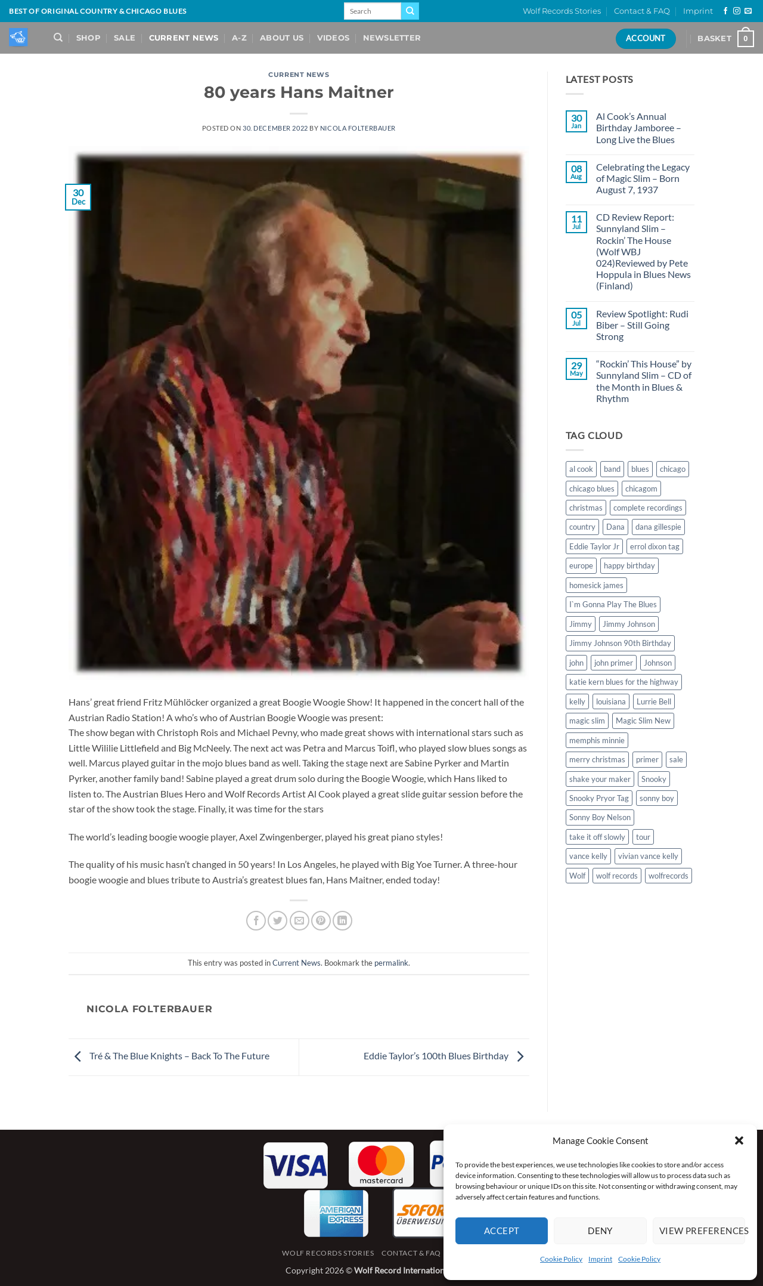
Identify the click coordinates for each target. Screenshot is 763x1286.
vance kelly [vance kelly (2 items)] (588, 856)
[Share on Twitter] (277, 921)
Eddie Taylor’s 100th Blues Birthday (446, 1055)
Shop (88, 37)
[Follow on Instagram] (736, 11)
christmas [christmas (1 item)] (586, 507)
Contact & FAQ (642, 11)
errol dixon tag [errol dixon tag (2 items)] (655, 546)
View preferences (702, 1230)
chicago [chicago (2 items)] (673, 469)
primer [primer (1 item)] (647, 759)
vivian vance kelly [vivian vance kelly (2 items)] (648, 856)
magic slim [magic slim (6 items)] (587, 720)
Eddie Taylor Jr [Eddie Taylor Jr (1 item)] (594, 546)
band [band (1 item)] (612, 469)
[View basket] (725, 38)
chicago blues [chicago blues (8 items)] (592, 488)
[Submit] (410, 11)
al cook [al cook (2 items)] (581, 469)
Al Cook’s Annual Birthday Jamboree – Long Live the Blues (638, 127)
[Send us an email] (748, 11)
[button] (739, 1140)
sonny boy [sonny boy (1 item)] (657, 798)
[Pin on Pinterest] (321, 921)
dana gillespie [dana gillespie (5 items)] (658, 526)
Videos (333, 37)
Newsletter (392, 37)
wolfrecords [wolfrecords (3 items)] (668, 875)
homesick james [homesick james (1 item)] (596, 585)
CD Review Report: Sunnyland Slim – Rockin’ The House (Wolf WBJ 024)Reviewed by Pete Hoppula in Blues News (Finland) (643, 251)
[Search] (58, 37)
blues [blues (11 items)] (640, 469)
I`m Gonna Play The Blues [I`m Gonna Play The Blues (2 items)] (613, 604)
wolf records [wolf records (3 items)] (617, 875)
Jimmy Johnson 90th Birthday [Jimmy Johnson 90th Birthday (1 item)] (620, 643)
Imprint (600, 1258)
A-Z (239, 37)
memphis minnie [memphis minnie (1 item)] (597, 740)
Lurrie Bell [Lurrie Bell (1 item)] (654, 701)
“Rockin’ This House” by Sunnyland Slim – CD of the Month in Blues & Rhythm (643, 381)
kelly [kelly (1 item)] (577, 701)
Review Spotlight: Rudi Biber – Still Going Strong (642, 325)
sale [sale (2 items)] (676, 759)
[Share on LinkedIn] (342, 921)
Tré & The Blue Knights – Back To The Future (169, 1055)
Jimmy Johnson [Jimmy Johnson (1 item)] (629, 624)
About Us (281, 37)
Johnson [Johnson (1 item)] (658, 662)
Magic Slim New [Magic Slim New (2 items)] (643, 720)
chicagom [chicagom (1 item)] (641, 488)
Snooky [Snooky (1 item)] (653, 779)
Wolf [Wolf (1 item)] (577, 875)
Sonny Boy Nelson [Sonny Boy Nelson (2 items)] (600, 817)
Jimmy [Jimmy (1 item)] (580, 624)
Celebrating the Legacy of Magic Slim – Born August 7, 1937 (643, 178)
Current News (184, 37)
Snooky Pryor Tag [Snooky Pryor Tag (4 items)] (599, 798)
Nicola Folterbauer (358, 128)
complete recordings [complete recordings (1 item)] (648, 507)
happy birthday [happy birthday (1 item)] (629, 565)
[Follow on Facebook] (725, 11)
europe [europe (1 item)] (581, 565)
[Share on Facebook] (256, 921)
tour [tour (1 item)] (643, 837)
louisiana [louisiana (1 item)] (611, 701)
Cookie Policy (561, 1258)
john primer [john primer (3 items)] (613, 662)
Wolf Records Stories (562, 11)
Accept (502, 1230)
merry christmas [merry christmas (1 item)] (597, 759)
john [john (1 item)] (576, 662)
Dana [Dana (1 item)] (615, 526)
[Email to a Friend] (299, 921)
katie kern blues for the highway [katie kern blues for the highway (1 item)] (623, 682)
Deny (600, 1230)
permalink (391, 962)
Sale (124, 37)
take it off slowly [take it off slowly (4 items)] (597, 837)
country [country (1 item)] (582, 526)
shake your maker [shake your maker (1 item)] (600, 779)
